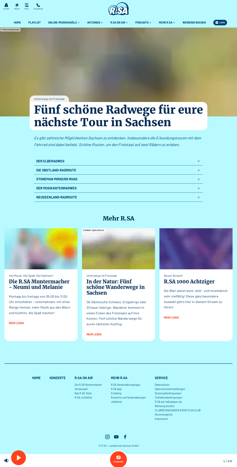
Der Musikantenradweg (56, 188)
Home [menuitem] (17, 22)
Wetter (17, 6)
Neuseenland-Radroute (56, 197)
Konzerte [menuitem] (58, 378)
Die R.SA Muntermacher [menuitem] (88, 384)
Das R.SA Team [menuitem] (83, 393)
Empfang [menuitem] (116, 393)
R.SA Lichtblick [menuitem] (83, 397)
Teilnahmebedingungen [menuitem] (168, 397)
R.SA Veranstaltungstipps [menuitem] (125, 384)
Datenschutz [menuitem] (162, 384)
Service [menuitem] (161, 378)
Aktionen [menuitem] (95, 22)
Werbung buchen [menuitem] (194, 22)
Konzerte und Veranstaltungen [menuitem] (128, 397)
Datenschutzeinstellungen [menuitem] (170, 389)
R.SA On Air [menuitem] (119, 22)
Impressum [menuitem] (161, 418)
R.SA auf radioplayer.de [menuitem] (168, 401)
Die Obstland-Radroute (56, 170)
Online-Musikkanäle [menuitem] (64, 22)
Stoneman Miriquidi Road (56, 179)
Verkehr (6, 6)
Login (220, 22)
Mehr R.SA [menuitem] (167, 22)
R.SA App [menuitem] (116, 389)
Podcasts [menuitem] (143, 22)
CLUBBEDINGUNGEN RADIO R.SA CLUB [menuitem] (178, 410)
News (26, 6)
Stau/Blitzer (38, 6)
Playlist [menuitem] (34, 22)
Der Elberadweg (50, 161)
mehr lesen (16, 323)
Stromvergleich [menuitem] (164, 414)
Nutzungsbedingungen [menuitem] (168, 393)
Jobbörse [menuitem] (116, 401)
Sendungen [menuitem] (81, 389)
